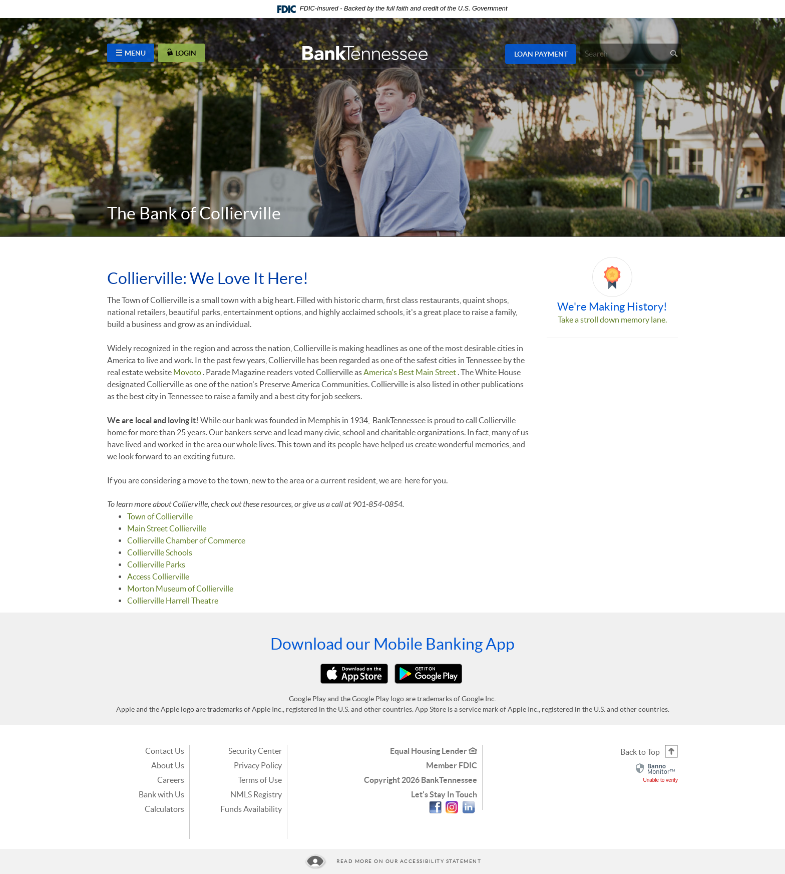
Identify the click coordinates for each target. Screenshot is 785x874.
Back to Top (640, 751)
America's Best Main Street (409, 372)
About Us (167, 765)
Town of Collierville (160, 516)
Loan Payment (541, 54)
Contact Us (164, 750)
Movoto (187, 372)
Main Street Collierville (166, 528)
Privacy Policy (258, 765)
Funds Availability (251, 808)
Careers (170, 779)
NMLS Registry (256, 794)
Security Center (255, 750)
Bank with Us (161, 794)
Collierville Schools (159, 552)
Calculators (164, 808)
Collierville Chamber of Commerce (186, 540)
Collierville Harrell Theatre (172, 600)
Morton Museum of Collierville (180, 588)
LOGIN (181, 53)
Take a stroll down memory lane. (612, 319)
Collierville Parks (156, 564)
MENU (131, 53)
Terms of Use (260, 779)
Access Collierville (158, 576)
